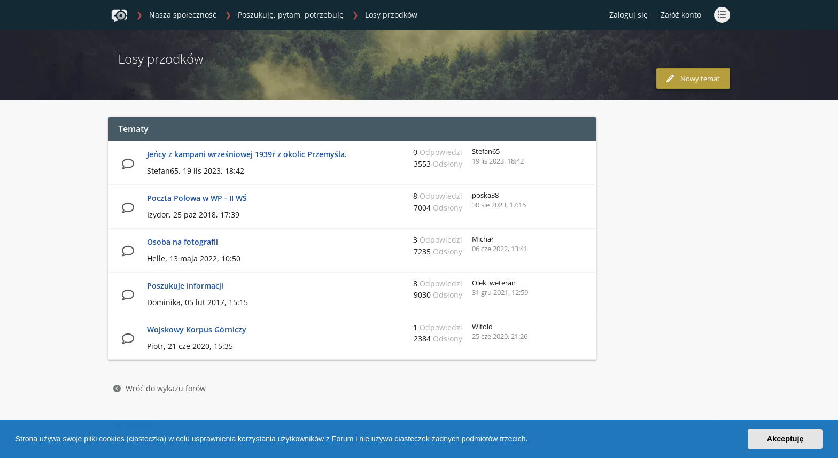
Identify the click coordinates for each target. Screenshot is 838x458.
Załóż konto (681, 15)
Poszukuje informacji (185, 286)
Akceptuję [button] (785, 438)
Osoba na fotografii (182, 242)
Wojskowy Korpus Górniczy (196, 329)
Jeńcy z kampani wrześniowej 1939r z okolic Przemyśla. (247, 154)
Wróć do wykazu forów (159, 388)
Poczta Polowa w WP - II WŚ (197, 198)
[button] (531, 440)
